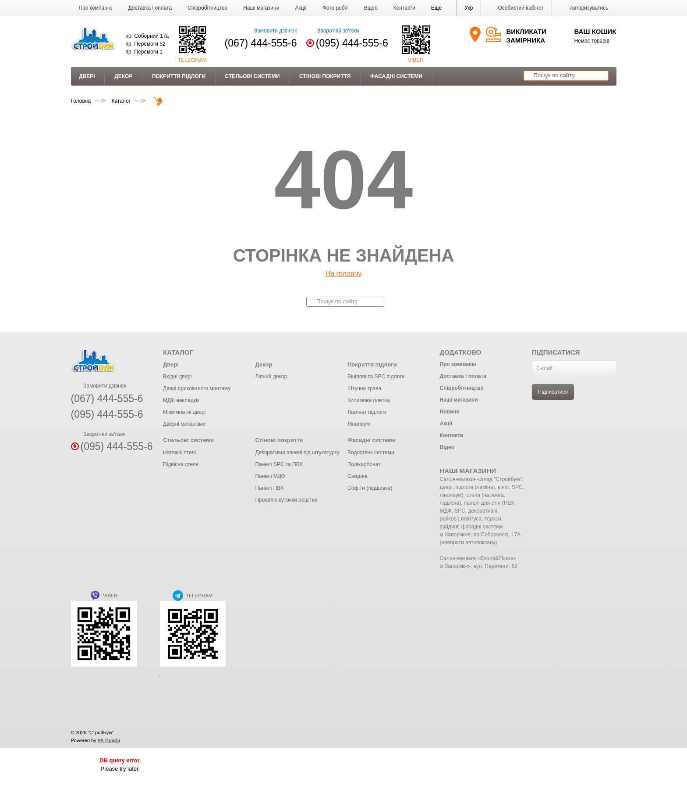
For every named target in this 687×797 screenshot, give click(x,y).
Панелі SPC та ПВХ (279, 464)
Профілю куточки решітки (286, 500)
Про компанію (96, 8)
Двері (87, 76)
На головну (344, 273)
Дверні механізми (184, 424)
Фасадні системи (396, 76)
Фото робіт (335, 8)
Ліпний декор (271, 376)
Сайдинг (357, 476)
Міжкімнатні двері (184, 412)
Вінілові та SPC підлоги (376, 376)
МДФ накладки (181, 400)
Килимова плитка (368, 400)
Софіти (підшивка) (369, 488)
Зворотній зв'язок (332, 31)
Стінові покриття (325, 76)
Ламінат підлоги (366, 412)
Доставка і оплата (150, 8)
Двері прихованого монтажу (196, 388)
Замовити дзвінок (270, 31)
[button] (436, 8)
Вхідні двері (177, 376)
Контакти (404, 8)
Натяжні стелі (179, 452)
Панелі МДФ (270, 476)
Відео (371, 8)
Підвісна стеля (180, 464)
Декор (123, 76)
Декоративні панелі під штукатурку (297, 452)
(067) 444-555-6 (261, 43)
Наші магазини (261, 8)
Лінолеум (358, 424)
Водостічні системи (370, 452)
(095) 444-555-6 (352, 43)
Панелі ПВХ (269, 488)
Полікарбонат (364, 464)
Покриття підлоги (178, 76)
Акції (300, 8)
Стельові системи (252, 76)
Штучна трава (364, 388)
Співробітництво (207, 8)
